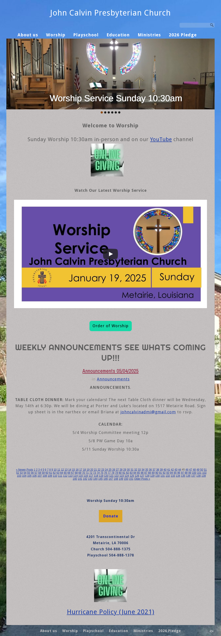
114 (75, 475)
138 (198, 475)
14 (69, 469)
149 (121, 478)
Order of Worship (110, 325)
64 (61, 472)
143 (90, 478)
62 (54, 472)
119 (101, 475)
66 (69, 472)
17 (80, 469)
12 (62, 469)
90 (156, 472)
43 (176, 469)
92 (164, 472)
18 (84, 469)
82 (127, 472)
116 (86, 475)
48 (194, 469)
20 (91, 469)
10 (55, 469)
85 (138, 472)
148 (116, 478)
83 (131, 472)
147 (111, 478)
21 (95, 469)
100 (194, 472)
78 (112, 472)
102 (204, 472)
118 (96, 475)
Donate (110, 516)
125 (132, 475)
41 (168, 469)
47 (190, 469)
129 (152, 475)
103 (19, 475)
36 (150, 469)
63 (57, 472)
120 (106, 475)
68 (76, 472)
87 (145, 472)
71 (87, 472)
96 (178, 472)
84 (134, 472)
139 (203, 475)
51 (205, 469)
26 (113, 469)
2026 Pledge (183, 34)
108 (45, 475)
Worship (55, 34)
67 (72, 472)
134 (178, 475)
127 (142, 475)
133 (173, 475)
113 (70, 475)
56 (32, 472)
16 (77, 469)
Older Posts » (142, 478)
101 (199, 472)
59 (43, 472)
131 (162, 475)
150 (126, 478)
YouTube (161, 139)
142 (85, 478)
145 (100, 478)
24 (106, 469)
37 (154, 469)
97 (182, 472)
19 (88, 469)
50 (201, 469)
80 (120, 472)
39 (161, 469)
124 (127, 475)
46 (186, 469)
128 (147, 475)
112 (65, 475)
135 (183, 475)
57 (35, 472)
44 (179, 469)
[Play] (110, 254)
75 (101, 472)
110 (55, 475)
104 (24, 475)
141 (80, 478)
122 (116, 475)
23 (102, 469)
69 (79, 472)
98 (186, 472)
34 (143, 469)
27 (117, 469)
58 (39, 472)
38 (157, 469)
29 (124, 469)
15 (73, 469)
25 (110, 469)
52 (17, 472)
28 (120, 469)
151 (131, 478)
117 (91, 475)
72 (90, 472)
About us (28, 34)
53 (21, 472)
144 (95, 478)
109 (50, 475)
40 (165, 469)
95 (175, 472)
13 (66, 469)
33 (139, 469)
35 (146, 469)
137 (193, 475)
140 (75, 478)
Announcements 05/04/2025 (110, 371)
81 (123, 472)
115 (80, 475)
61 (50, 472)
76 (105, 472)
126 (137, 475)
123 (121, 475)
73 (94, 472)
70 (83, 472)
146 (105, 478)
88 (149, 472)
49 (197, 469)
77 (109, 472)
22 (99, 469)
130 (157, 475)
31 (132, 469)
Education (118, 34)
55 (28, 472)
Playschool (86, 34)
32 (135, 469)
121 (111, 475)
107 (39, 475)
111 (60, 475)
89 (153, 472)
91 (160, 472)
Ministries (149, 34)
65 (65, 472)
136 (188, 475)
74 (98, 472)
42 (172, 469)
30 (128, 469)
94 (171, 472)
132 (168, 475)
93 (167, 472)
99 (189, 472)
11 (58, 469)
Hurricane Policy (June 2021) (110, 612)
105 (29, 475)
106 (34, 475)
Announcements (113, 379)
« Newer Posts (24, 469)
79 (116, 472)
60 (46, 472)
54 (24, 472)
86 (142, 472)
